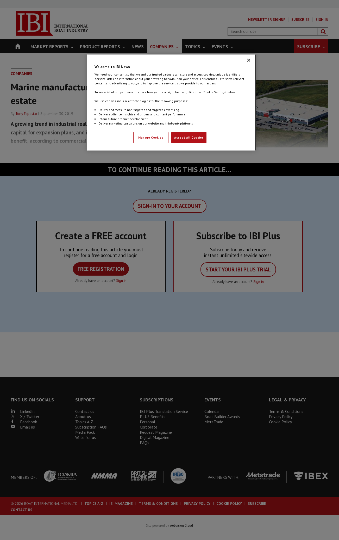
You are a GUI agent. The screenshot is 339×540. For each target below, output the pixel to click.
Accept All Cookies (189, 137)
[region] (171, 102)
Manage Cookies (150, 137)
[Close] (248, 60)
